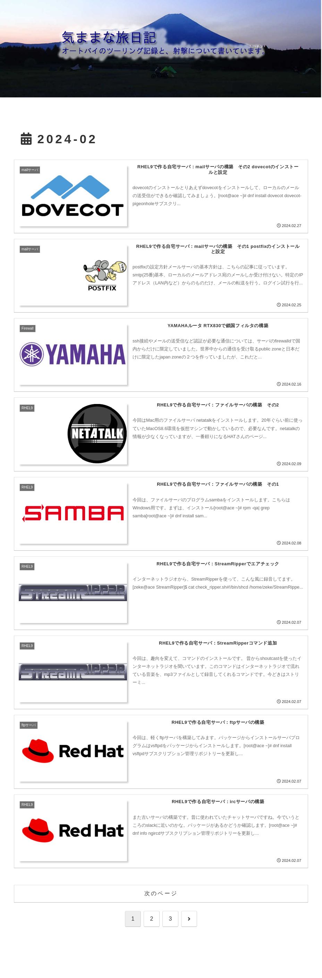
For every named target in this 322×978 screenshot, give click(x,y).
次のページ (161, 893)
